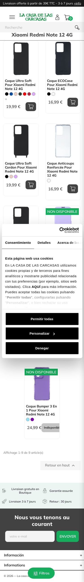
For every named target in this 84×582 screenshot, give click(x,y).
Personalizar (42, 333)
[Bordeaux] (29, 94)
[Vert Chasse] (20, 94)
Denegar (42, 348)
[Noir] (7, 94)
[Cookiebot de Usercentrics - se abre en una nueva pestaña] (60, 230)
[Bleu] (11, 94)
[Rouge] (24, 94)
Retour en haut (60, 465)
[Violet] (32, 419)
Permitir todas (42, 319)
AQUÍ (36, 287)
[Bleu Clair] (28, 419)
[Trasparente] (49, 180)
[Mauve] (33, 94)
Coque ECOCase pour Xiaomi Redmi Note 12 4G (62, 85)
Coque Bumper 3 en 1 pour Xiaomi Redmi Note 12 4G (41, 410)
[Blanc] (53, 94)
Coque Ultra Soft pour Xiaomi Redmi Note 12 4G (20, 85)
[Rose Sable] (15, 94)
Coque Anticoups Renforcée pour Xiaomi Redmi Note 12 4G (62, 169)
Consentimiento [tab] (18, 242)
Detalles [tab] (44, 242)
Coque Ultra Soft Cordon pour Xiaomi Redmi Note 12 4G (21, 167)
